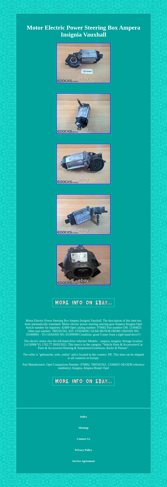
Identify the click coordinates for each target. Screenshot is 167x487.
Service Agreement (83, 461)
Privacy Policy (83, 450)
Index (83, 416)
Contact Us (83, 438)
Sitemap (83, 427)
